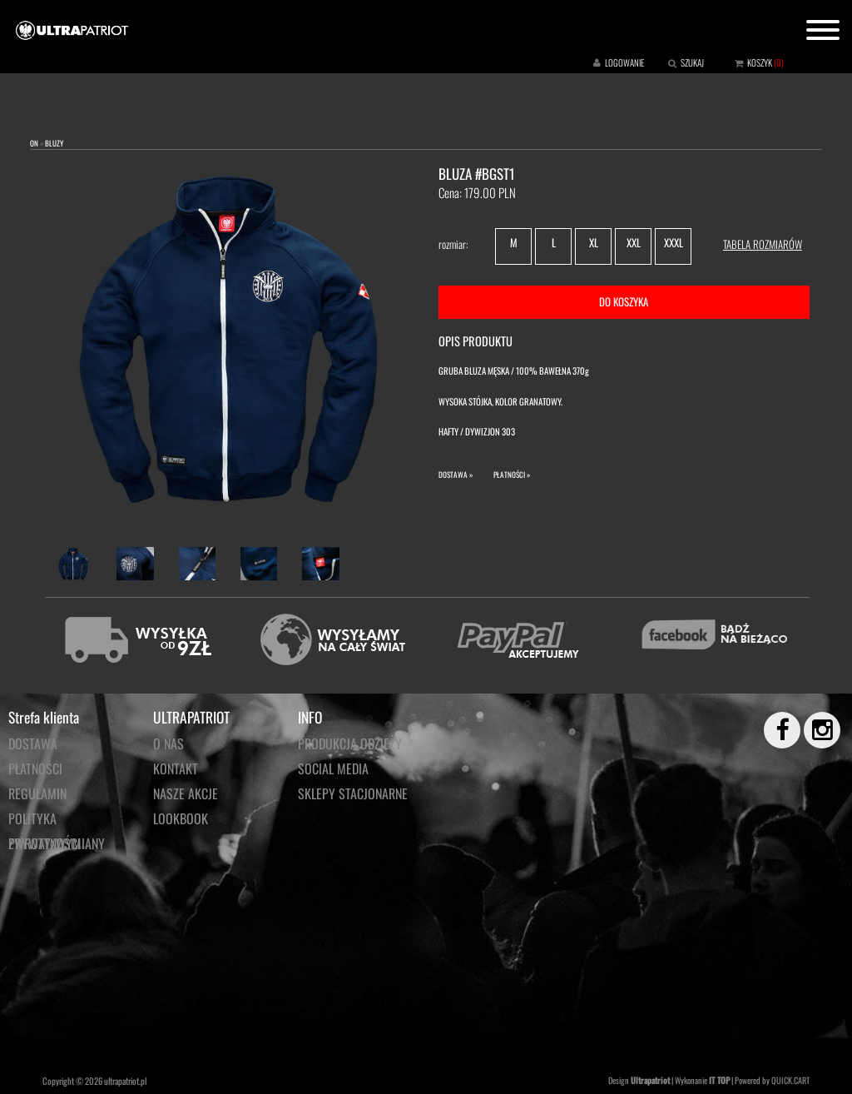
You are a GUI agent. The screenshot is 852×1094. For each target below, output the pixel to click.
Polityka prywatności (44, 819)
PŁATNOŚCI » (511, 474)
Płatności (35, 768)
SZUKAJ (692, 62)
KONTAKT (175, 768)
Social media (333, 768)
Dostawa (32, 743)
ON (34, 143)
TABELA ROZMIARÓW (762, 244)
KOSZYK (759, 62)
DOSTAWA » (455, 474)
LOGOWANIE (624, 62)
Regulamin (37, 793)
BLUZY (54, 143)
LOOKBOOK (180, 818)
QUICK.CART (790, 1080)
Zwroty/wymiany (56, 843)
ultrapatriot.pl (125, 1080)
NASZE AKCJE (185, 793)
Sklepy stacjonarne (353, 793)
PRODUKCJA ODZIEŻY (350, 743)
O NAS (168, 743)
